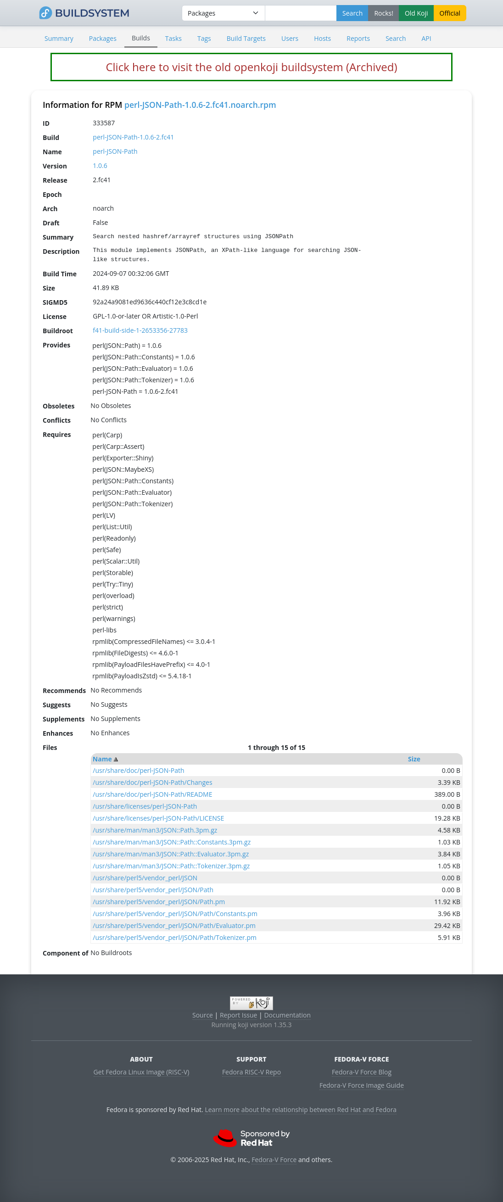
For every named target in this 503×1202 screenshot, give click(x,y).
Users (289, 38)
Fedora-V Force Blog (361, 1072)
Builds (141, 38)
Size (414, 759)
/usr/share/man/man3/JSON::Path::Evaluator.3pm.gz (171, 854)
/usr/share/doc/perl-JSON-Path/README (152, 794)
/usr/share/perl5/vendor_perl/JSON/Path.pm (159, 901)
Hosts (322, 38)
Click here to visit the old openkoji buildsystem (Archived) (251, 66)
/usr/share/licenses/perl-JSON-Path (145, 806)
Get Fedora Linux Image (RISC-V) (142, 1072)
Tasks (173, 38)
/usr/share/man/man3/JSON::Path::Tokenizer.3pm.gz (171, 865)
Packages (103, 38)
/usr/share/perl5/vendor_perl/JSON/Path (153, 889)
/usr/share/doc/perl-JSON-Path (138, 770)
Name (102, 759)
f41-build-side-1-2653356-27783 (140, 330)
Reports (358, 38)
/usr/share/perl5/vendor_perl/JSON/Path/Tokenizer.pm (175, 937)
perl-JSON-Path (115, 151)
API (426, 38)
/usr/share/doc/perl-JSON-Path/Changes (152, 782)
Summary (59, 38)
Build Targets (246, 38)
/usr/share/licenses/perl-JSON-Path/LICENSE (158, 818)
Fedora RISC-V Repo (251, 1072)
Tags (204, 38)
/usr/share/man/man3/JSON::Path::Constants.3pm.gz (172, 842)
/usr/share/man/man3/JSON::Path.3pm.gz (155, 830)
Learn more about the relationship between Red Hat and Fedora (301, 1109)
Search (396, 38)
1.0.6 (100, 165)
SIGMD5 (55, 301)
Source (202, 1015)
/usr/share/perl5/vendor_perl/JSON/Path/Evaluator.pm (174, 925)
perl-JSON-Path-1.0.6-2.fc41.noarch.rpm (200, 104)
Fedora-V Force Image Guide (361, 1085)
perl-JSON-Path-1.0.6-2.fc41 (133, 137)
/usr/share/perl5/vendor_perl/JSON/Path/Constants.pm (175, 913)
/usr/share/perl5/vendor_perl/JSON (145, 877)
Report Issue (238, 1015)
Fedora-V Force (274, 1159)
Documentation (287, 1015)
